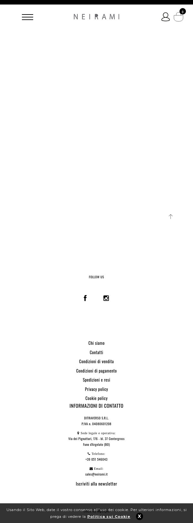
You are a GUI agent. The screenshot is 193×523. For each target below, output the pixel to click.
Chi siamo (96, 343)
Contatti (96, 352)
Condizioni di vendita (96, 361)
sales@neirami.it (96, 474)
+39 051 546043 (96, 459)
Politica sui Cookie (108, 516)
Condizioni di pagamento (96, 370)
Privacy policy (96, 389)
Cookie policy (96, 398)
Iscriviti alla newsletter (96, 483)
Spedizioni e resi (96, 379)
